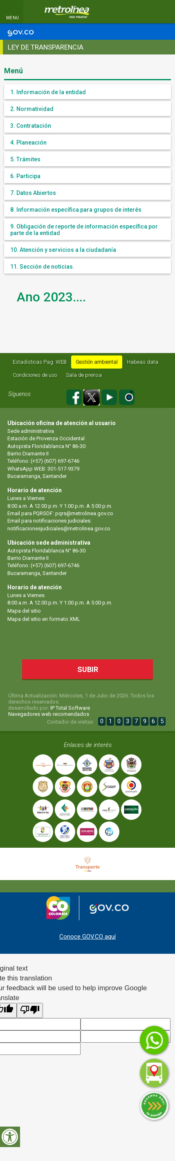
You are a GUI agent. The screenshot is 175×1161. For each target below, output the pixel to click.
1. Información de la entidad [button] (48, 92)
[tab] (87, 91)
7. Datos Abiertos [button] (33, 193)
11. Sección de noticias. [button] (42, 266)
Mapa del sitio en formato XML (43, 619)
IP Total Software (70, 708)
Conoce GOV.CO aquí (87, 936)
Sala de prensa (84, 375)
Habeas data (142, 362)
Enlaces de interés (88, 745)
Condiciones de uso (35, 375)
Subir (95, 668)
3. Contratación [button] (30, 125)
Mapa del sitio (24, 611)
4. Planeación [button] (28, 142)
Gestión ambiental (97, 362)
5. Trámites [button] (25, 159)
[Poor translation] (30, 1010)
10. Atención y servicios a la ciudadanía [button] (63, 250)
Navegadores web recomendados (48, 714)
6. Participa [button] (25, 176)
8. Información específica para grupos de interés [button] (75, 209)
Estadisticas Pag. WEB (40, 362)
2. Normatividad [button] (32, 109)
